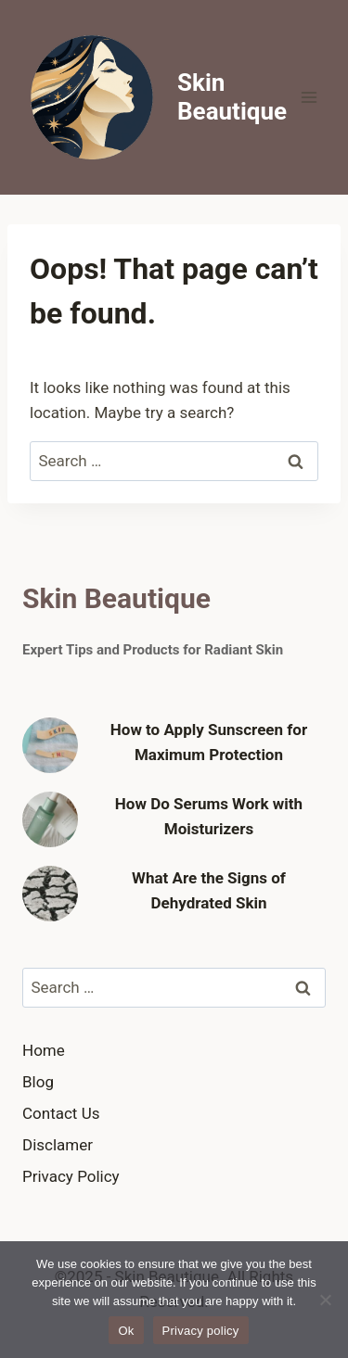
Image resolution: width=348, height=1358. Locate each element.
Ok (126, 1331)
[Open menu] (308, 96)
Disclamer (57, 1145)
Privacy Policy (71, 1176)
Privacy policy (200, 1331)
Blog (38, 1081)
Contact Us (60, 1113)
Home (43, 1050)
